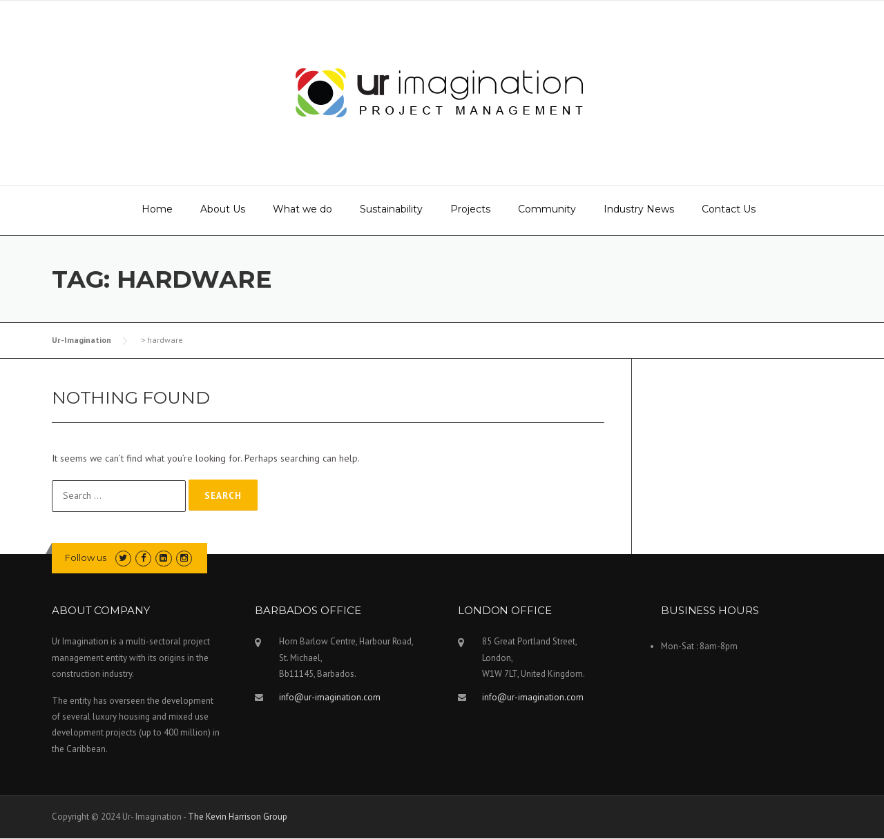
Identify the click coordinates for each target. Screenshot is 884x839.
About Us (222, 209)
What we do (302, 209)
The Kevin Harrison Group (237, 816)
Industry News (639, 209)
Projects (470, 209)
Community (547, 209)
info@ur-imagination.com (330, 697)
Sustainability (391, 209)
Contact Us (729, 209)
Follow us (85, 557)
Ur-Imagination (81, 340)
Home (157, 209)
